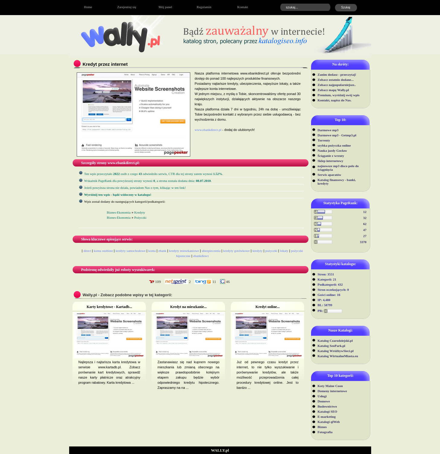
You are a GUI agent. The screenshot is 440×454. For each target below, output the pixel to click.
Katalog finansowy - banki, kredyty (337, 181)
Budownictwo (327, 406)
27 (365, 236)
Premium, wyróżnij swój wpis (339, 95)
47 (365, 230)
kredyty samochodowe (131, 250)
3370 (363, 242)
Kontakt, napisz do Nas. (335, 100)
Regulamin (204, 7)
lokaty (284, 250)
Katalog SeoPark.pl (331, 346)
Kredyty (139, 212)
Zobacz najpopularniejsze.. (337, 85)
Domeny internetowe (332, 391)
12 (365, 212)
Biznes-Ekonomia (119, 212)
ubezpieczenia (211, 250)
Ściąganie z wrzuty (331, 155)
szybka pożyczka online (334, 145)
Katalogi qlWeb (329, 422)
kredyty (257, 250)
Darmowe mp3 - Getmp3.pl (337, 135)
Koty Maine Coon (330, 386)
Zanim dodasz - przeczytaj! (337, 74)
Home (88, 7)
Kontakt (242, 7)
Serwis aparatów (330, 174)
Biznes (322, 427)
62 (365, 224)
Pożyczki (140, 217)
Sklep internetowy (330, 161)
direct (87, 250)
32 (365, 218)
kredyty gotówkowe (236, 250)
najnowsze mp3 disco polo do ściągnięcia (338, 167)
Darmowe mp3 (328, 130)
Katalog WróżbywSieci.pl (336, 351)
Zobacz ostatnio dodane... (336, 79)
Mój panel (165, 7)
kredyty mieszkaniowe (184, 250)
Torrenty (324, 140)
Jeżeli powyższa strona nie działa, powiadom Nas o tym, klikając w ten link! (135, 187)
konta (152, 250)
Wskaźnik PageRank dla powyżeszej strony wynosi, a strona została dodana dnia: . (148, 181)
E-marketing (327, 416)
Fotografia (325, 432)
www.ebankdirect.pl (208, 130)
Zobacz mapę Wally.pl (333, 90)
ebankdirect (201, 256)
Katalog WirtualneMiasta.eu (338, 356)
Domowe (324, 401)
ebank (162, 250)
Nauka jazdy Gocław (332, 150)
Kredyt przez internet (105, 64)
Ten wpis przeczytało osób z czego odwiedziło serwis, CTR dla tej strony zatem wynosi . (153, 174)
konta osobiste (103, 250)
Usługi (322, 396)
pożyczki (271, 250)
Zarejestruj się (126, 7)
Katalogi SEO (327, 411)
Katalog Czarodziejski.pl (335, 340)
